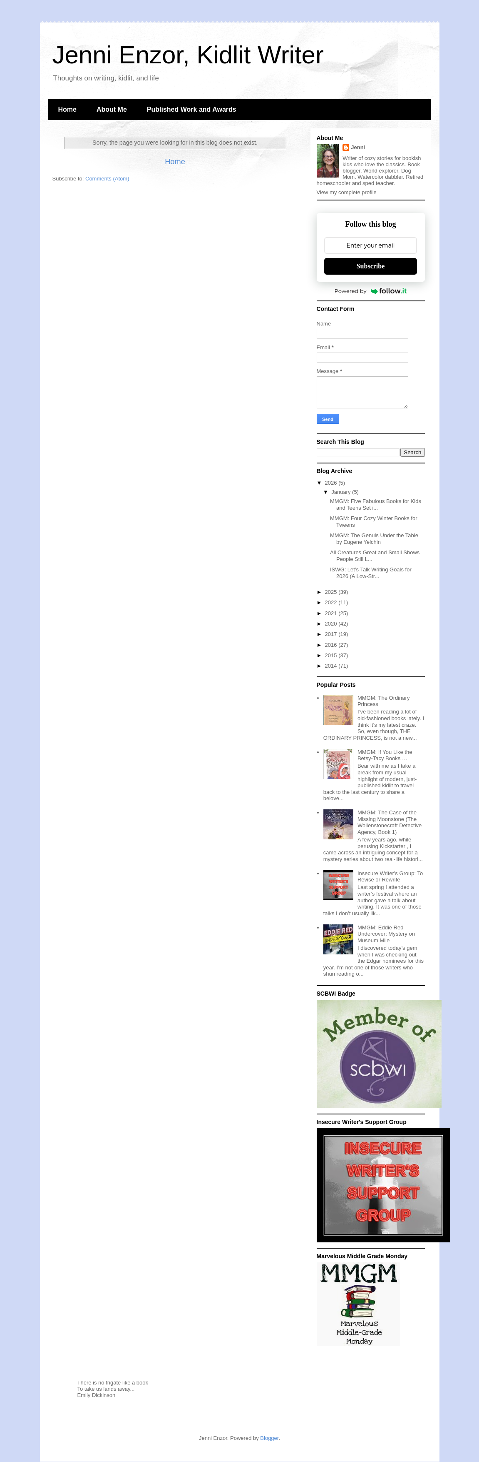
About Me (112, 109)
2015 (332, 655)
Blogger (269, 1438)
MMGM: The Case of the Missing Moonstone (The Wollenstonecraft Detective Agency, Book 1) (389, 822)
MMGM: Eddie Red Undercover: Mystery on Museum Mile (386, 934)
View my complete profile (347, 192)
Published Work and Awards (191, 109)
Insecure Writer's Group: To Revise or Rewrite (390, 876)
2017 (332, 634)
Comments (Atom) (107, 178)
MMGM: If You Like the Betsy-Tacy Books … (384, 755)
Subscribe (371, 266)
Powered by (371, 291)
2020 (332, 624)
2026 (332, 483)
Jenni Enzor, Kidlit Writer (188, 55)
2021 (332, 613)
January (341, 492)
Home (67, 109)
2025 (332, 592)
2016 (332, 645)
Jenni (358, 147)
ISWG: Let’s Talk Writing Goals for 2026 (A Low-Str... (371, 572)
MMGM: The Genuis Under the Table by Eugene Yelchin (374, 538)
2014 (332, 666)
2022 (332, 602)
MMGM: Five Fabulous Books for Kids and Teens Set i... (375, 504)
